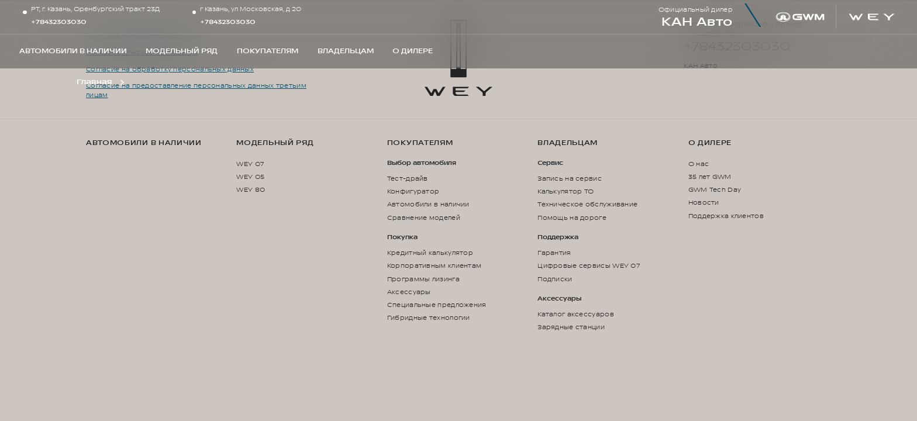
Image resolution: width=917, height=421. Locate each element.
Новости (703, 202)
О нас (698, 164)
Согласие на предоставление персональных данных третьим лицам (196, 90)
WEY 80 (250, 190)
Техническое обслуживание (587, 204)
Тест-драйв (407, 178)
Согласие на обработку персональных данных (170, 69)
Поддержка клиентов (726, 216)
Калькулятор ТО (565, 191)
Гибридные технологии (428, 318)
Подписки (554, 279)
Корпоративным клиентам (434, 266)
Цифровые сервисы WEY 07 (588, 266)
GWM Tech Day (715, 190)
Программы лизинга (423, 279)
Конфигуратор (413, 191)
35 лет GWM (710, 177)
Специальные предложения (437, 305)
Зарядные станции (571, 327)
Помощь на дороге (571, 218)
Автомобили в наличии (144, 143)
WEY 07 (250, 164)
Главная (94, 82)
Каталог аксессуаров (575, 314)
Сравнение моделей (423, 218)
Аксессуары (409, 292)
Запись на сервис (569, 178)
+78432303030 (59, 22)
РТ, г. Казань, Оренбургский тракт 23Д (95, 9)
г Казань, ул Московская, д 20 (250, 9)
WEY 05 (250, 177)
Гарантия (554, 253)
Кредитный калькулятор (430, 253)
